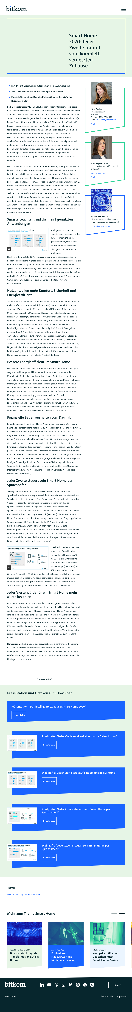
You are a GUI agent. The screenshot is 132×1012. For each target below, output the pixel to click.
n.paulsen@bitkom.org (106, 119)
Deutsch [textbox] (9, 996)
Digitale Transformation (30, 894)
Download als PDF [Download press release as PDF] (44, 679)
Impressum (122, 996)
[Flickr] (92, 986)
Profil (93, 124)
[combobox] (11, 996)
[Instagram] (63, 986)
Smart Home (12, 894)
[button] (122, 913)
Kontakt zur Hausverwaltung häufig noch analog (63, 957)
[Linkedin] (42, 986)
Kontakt (118, 985)
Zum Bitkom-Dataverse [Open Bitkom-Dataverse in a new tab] (100, 226)
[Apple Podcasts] (78, 986)
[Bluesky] (70, 986)
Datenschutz (107, 996)
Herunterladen (19, 715)
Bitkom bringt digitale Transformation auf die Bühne (24, 957)
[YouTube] (49, 986)
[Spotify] (85, 986)
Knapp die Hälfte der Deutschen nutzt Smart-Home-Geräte (105, 957)
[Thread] (56, 986)
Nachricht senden (98, 173)
